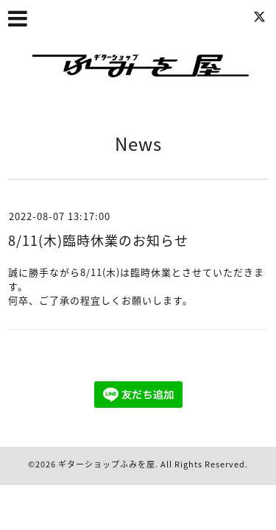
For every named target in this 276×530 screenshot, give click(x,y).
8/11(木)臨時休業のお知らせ (98, 240)
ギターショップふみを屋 (106, 464)
